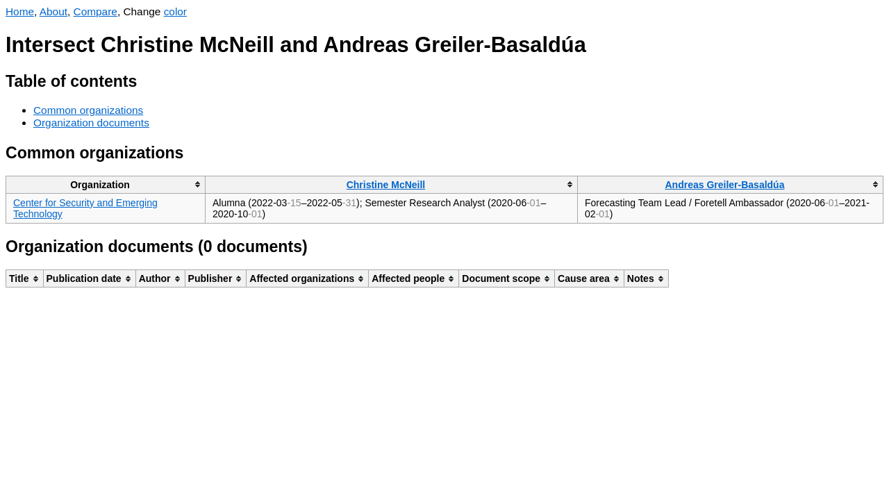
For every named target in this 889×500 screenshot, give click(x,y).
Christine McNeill (386, 184)
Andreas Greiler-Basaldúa (725, 184)
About (53, 11)
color (175, 11)
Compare (95, 11)
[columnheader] (106, 184)
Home (20, 11)
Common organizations (88, 110)
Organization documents (91, 122)
